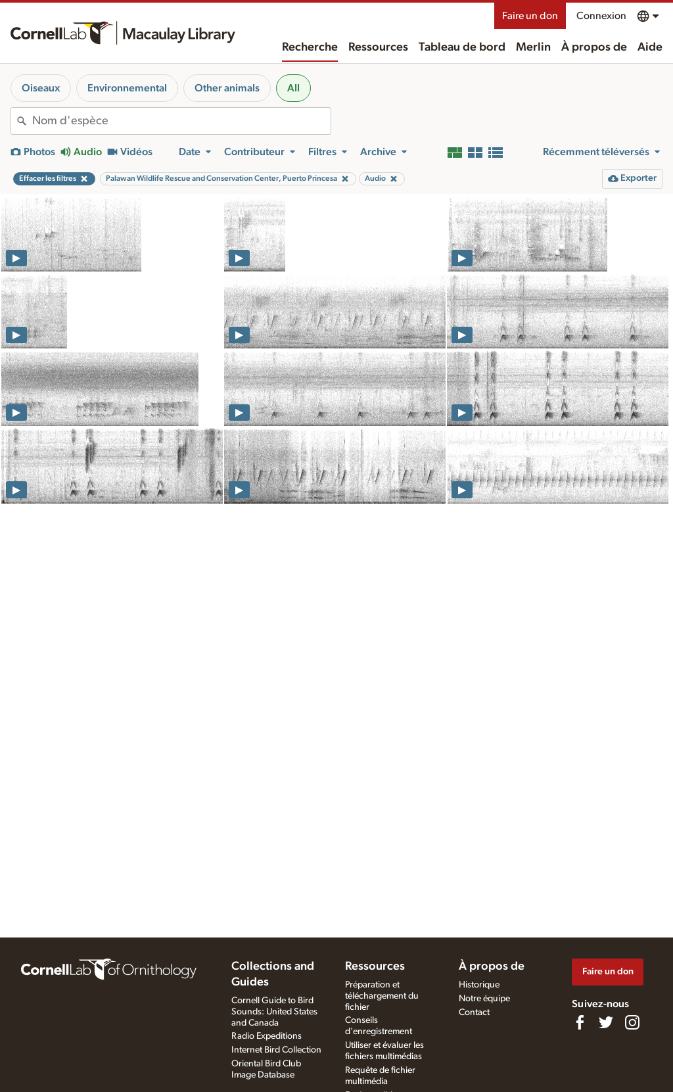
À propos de (594, 47)
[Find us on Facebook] (580, 1022)
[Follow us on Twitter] (606, 1022)
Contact (474, 1012)
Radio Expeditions (266, 1036)
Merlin (533, 47)
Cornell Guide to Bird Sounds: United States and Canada (274, 1012)
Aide (650, 47)
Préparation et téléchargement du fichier (382, 996)
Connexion (601, 16)
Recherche (310, 47)
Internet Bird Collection (276, 1050)
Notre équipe (484, 998)
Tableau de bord (462, 47)
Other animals (227, 88)
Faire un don (530, 16)
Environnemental (127, 88)
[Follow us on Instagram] (632, 1022)
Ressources (378, 47)
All (293, 88)
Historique (479, 984)
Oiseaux (41, 88)
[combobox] (181, 121)
